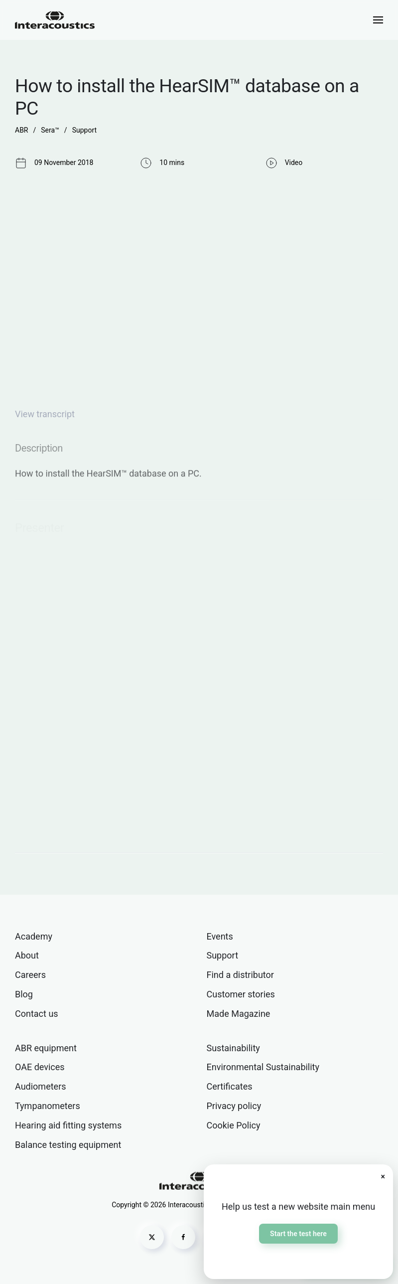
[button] (378, 20)
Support (223, 955)
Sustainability (233, 1048)
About (27, 955)
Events (220, 936)
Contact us (36, 1013)
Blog (24, 994)
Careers (30, 974)
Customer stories (241, 994)
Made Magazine (238, 1013)
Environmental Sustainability (263, 1067)
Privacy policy (234, 1106)
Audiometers (40, 1086)
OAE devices (40, 1067)
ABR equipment (46, 1048)
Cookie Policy (234, 1125)
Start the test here (298, 1234)
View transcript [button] (45, 414)
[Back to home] (55, 20)
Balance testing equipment (68, 1144)
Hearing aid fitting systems (68, 1125)
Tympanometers (47, 1106)
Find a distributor (240, 974)
